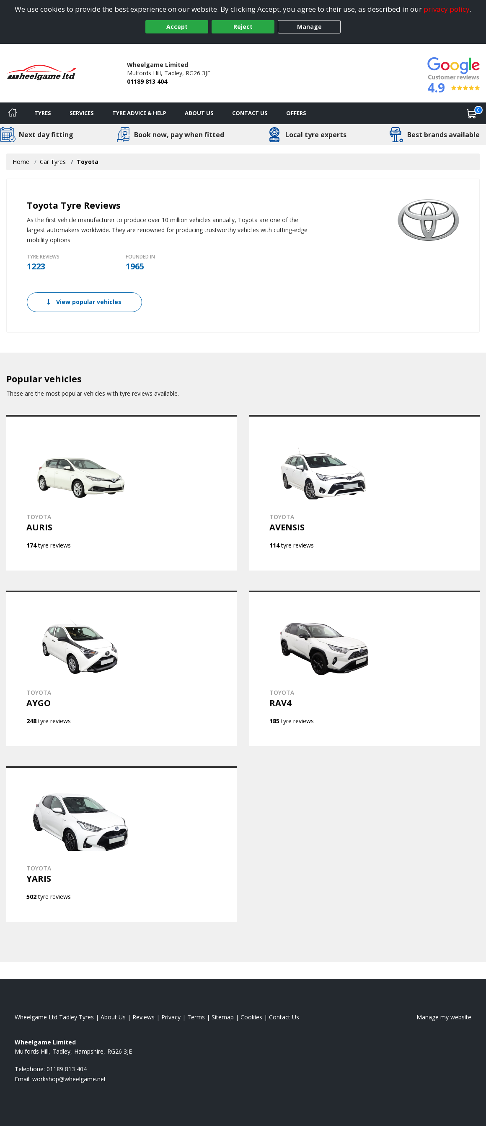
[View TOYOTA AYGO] (121, 668)
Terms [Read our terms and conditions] (196, 1017)
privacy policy (447, 9)
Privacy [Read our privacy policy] (171, 1017)
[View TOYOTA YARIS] (121, 844)
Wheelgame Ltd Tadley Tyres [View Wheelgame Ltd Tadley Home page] (54, 1017)
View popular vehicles (84, 302)
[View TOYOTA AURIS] (121, 493)
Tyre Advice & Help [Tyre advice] (139, 113)
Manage (309, 27)
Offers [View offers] (296, 113)
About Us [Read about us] (113, 1017)
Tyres (42, 113)
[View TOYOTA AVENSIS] (364, 493)
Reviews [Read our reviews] (143, 1017)
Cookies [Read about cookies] (251, 1017)
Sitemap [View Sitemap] (223, 1017)
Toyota (87, 162)
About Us (199, 113)
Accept (177, 27)
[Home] (12, 113)
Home (21, 162)
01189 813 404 (147, 81)
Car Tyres (53, 162)
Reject (243, 27)
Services (82, 113)
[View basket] (472, 113)
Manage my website (443, 1017)
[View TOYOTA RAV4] (364, 668)
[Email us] (69, 1079)
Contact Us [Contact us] (250, 113)
